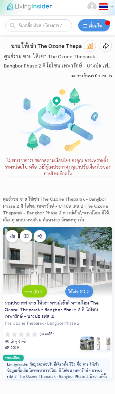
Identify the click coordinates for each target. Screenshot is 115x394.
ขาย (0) (34, 292)
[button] (92, 6)
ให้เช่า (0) (79, 292)
